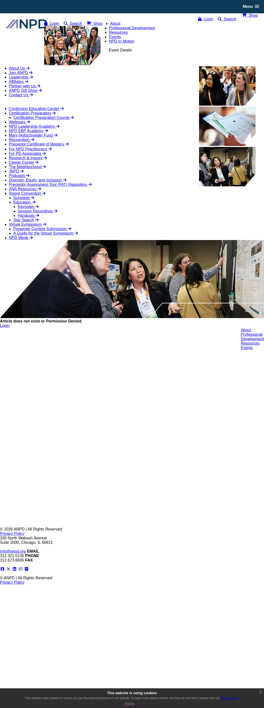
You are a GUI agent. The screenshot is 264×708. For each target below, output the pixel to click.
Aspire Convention (27, 193)
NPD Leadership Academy (34, 126)
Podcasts (19, 176)
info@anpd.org (13, 551)
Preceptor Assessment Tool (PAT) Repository (50, 184)
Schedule (23, 198)
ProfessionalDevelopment (252, 336)
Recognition (21, 140)
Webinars (19, 122)
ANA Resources (25, 189)
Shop (250, 15)
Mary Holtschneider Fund (33, 135)
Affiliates (18, 82)
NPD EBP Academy (28, 131)
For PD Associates (27, 153)
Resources (250, 343)
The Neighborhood (27, 167)
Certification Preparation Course (43, 117)
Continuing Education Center (36, 109)
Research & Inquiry (28, 158)
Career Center (23, 162)
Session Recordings (37, 211)
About (246, 330)
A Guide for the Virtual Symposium (45, 233)
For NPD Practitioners (30, 149)
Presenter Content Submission (42, 229)
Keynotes (28, 207)
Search (227, 19)
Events (247, 348)
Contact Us (21, 95)
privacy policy (229, 698)
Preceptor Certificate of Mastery (39, 144)
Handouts (28, 215)
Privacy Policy (12, 533)
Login (205, 19)
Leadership (21, 77)
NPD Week (21, 238)
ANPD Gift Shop (25, 90)
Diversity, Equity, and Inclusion (37, 180)
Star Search (26, 220)
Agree (130, 704)
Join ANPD (20, 73)
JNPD (16, 171)
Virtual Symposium (27, 224)
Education (24, 202)
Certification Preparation (32, 113)
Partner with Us (24, 86)
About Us (19, 68)
